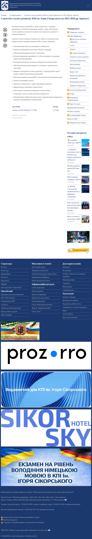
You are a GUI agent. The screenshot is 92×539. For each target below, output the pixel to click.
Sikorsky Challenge (69, 297)
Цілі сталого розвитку (70, 317)
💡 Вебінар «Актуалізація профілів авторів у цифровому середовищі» (73, 191)
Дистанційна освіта (38, 267)
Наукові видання (37, 291)
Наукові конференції (39, 294)
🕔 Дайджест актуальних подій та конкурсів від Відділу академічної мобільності (74, 155)
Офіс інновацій (6, 315)
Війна (65, 311)
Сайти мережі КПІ (38, 288)
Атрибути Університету (78, 86)
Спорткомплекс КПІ (8, 301)
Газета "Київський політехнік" (42, 305)
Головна (3, 15)
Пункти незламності (10, 520)
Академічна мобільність (40, 270)
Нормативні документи (19, 115)
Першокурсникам (69, 280)
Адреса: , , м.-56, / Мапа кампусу (32, 500)
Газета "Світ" (36, 311)
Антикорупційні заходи (78, 115)
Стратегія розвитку (78, 53)
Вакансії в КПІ (72, 119)
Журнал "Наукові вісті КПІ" (41, 308)
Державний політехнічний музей (12, 294)
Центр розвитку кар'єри (9, 311)
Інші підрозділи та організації (11, 287)
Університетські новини (78, 123)
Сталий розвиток (15, 15)
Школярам (66, 267)
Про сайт (41, 497)
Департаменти (6, 274)
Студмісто (4, 305)
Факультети (5, 281)
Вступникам (67, 270)
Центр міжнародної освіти (41, 281)
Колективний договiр (77, 82)
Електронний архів (38, 301)
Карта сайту (50, 497)
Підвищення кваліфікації (40, 277)
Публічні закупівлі (73, 111)
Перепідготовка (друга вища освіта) (44, 274)
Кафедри (4, 284)
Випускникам (67, 287)
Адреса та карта (75, 104)
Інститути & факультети (78, 90)
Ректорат (4, 267)
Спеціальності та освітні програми (75, 307)
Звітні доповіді (75, 64)
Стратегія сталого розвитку (79, 57)
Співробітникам (68, 290)
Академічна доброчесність (72, 304)
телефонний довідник (72, 504)
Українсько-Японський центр (11, 308)
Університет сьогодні (77, 32)
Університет (73, 28)
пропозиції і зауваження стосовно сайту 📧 (35, 530)
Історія (72, 94)
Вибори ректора (75, 68)
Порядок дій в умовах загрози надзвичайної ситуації (21, 517)
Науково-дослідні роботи (40, 298)
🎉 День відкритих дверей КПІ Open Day (73, 168)
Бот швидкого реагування (45, 509)
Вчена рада (5, 270)
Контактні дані (6, 497)
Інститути (4, 277)
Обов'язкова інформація (20, 497)
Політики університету (78, 61)
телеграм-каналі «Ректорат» (35, 522)
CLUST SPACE (68, 314)
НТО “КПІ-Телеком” (8, 298)
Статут (72, 45)
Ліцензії (72, 49)
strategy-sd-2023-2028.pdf (20, 110)
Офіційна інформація (74, 36)
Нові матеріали (60, 497)
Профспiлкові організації (75, 108)
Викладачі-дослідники (70, 300)
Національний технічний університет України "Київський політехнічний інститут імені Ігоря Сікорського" (25, 5)
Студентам (66, 283)
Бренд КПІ (33, 497)
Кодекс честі (74, 72)
